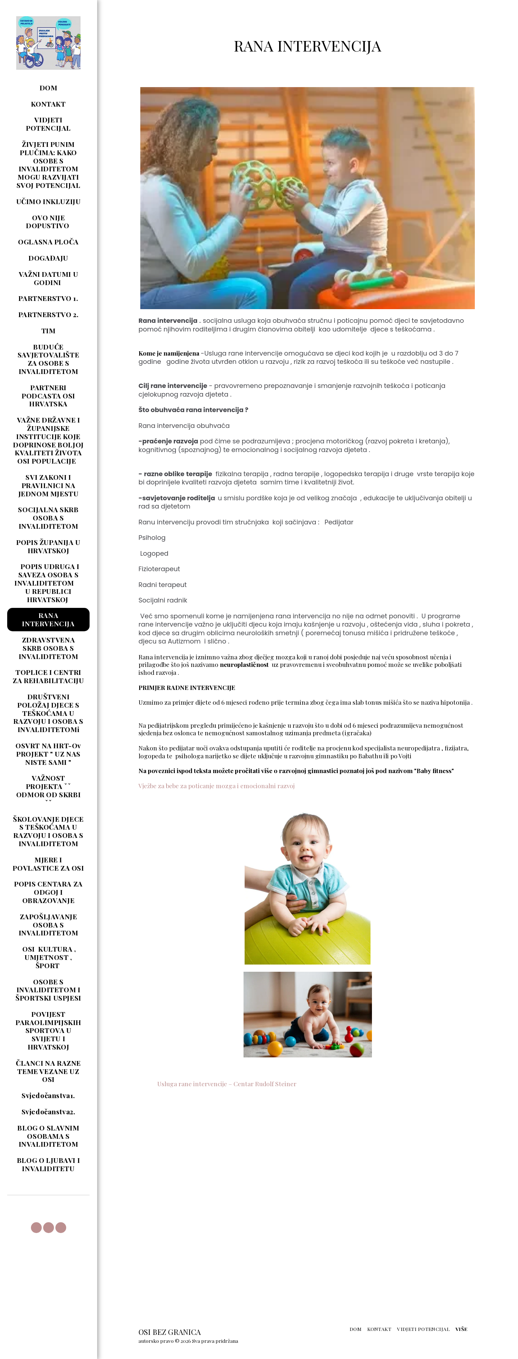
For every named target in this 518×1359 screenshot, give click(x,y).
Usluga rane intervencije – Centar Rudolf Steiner (217, 1083)
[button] (36, 1227)
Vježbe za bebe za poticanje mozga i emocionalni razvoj (216, 785)
